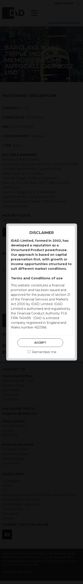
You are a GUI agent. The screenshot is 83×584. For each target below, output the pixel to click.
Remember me (42, 352)
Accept (40, 342)
